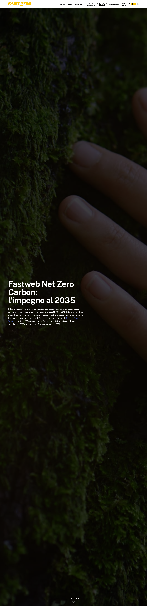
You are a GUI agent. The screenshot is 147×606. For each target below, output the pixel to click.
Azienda (62, 4)
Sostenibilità (114, 4)
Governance (79, 4)
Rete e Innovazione (90, 4)
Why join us (123, 4)
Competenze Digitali (102, 4)
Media (69, 4)
